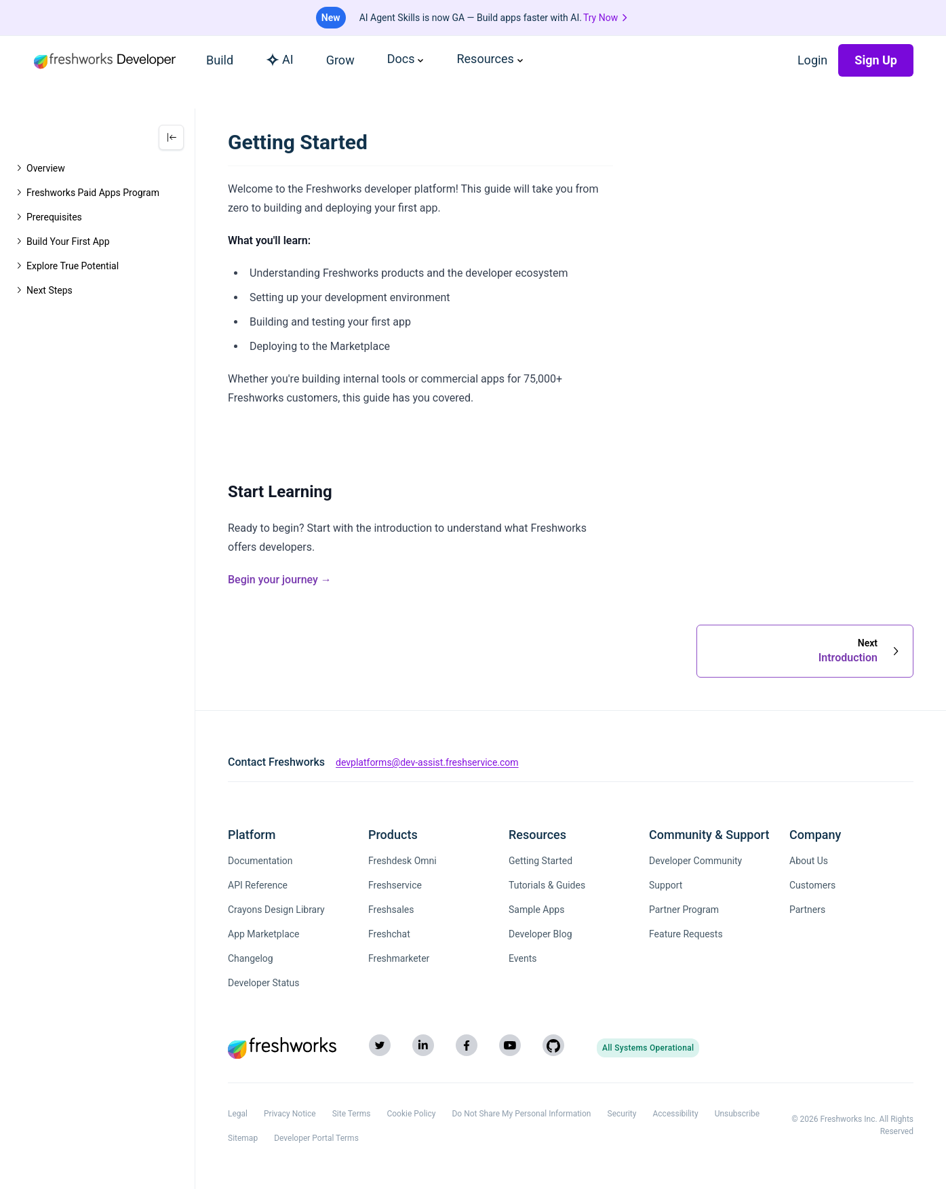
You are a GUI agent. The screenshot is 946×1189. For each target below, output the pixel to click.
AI (280, 59)
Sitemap (243, 1138)
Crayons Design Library (276, 909)
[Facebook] (466, 1045)
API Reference (258, 885)
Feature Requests (686, 934)
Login (812, 60)
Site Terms (351, 1113)
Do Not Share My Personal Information (521, 1113)
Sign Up (875, 60)
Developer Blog (540, 934)
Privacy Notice (290, 1113)
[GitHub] (553, 1045)
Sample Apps (536, 909)
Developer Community (695, 860)
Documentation (260, 860)
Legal (238, 1113)
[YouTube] (510, 1045)
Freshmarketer (398, 958)
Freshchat (389, 934)
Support (665, 885)
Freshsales (391, 909)
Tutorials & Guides (547, 885)
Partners (807, 909)
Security (622, 1113)
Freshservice (395, 885)
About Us (808, 860)
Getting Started (540, 860)
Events (522, 958)
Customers (812, 885)
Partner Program (684, 909)
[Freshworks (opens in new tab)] (282, 1048)
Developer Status (264, 982)
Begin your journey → (280, 579)
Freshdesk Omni (402, 860)
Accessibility (675, 1113)
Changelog (250, 958)
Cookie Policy (411, 1113)
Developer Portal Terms (316, 1138)
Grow (340, 60)
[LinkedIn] (423, 1045)
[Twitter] (380, 1045)
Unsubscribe (737, 1113)
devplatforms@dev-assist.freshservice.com (427, 762)
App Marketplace (264, 934)
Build (219, 60)
